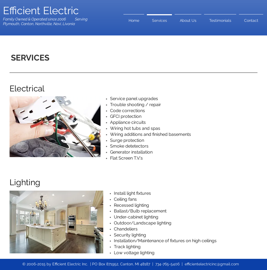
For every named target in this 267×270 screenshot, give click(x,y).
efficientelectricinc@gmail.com (212, 264)
